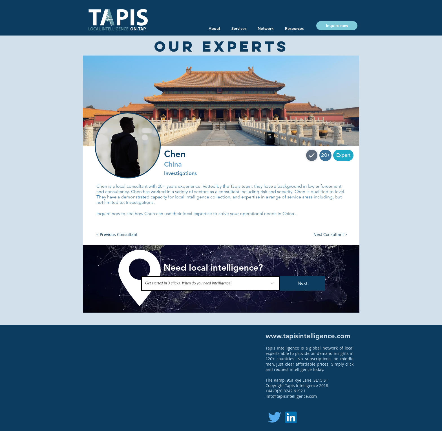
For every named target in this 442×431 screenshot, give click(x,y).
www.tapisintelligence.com (308, 336)
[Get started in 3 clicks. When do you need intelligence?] (210, 283)
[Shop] (311, 155)
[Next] (302, 283)
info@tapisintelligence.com (291, 396)
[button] (294, 28)
